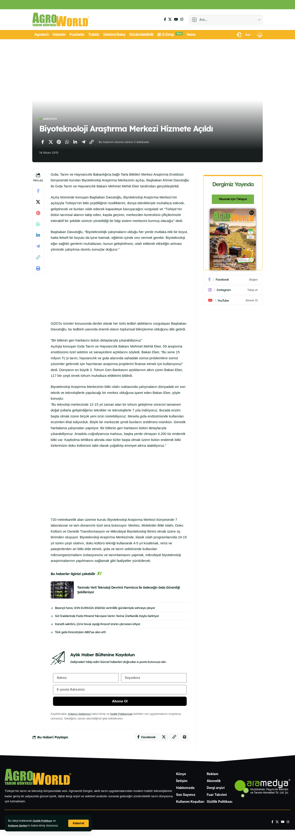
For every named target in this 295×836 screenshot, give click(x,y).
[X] (170, 19)
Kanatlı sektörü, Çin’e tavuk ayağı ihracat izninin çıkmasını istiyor (97, 624)
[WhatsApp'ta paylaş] (67, 142)
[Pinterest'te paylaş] (59, 142)
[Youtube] (233, 298)
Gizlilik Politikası (44, 820)
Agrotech (52, 119)
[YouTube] (176, 19)
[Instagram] (181, 19)
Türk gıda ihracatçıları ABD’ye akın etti (80, 632)
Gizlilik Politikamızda (125, 718)
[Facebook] (165, 19)
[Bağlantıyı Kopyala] (91, 142)
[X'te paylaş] (50, 142)
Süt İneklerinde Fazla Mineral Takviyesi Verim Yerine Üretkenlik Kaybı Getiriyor (107, 616)
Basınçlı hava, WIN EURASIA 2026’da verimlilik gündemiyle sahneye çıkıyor (105, 608)
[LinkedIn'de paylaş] (75, 142)
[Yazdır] (38, 269)
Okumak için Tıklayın (233, 196)
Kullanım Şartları (19, 825)
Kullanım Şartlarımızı (81, 718)
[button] (78, 823)
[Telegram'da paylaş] (83, 142)
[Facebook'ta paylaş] (42, 142)
